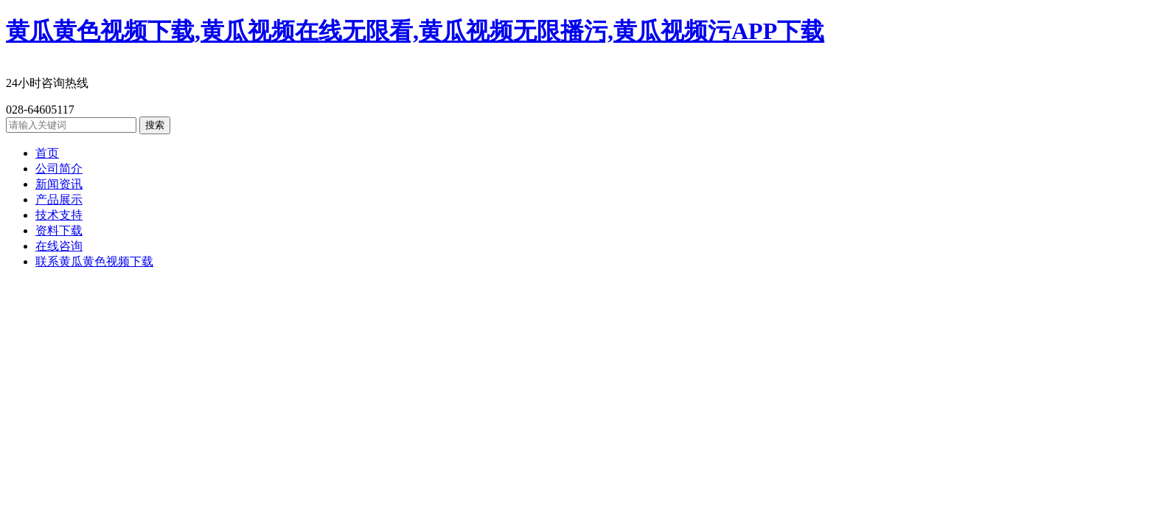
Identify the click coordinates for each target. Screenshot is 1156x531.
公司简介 (59, 168)
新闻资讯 (59, 184)
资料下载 (59, 230)
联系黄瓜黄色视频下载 (94, 261)
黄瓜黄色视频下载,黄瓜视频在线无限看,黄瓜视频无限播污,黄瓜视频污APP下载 (415, 31)
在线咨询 (59, 246)
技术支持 (59, 215)
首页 (47, 153)
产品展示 (59, 199)
